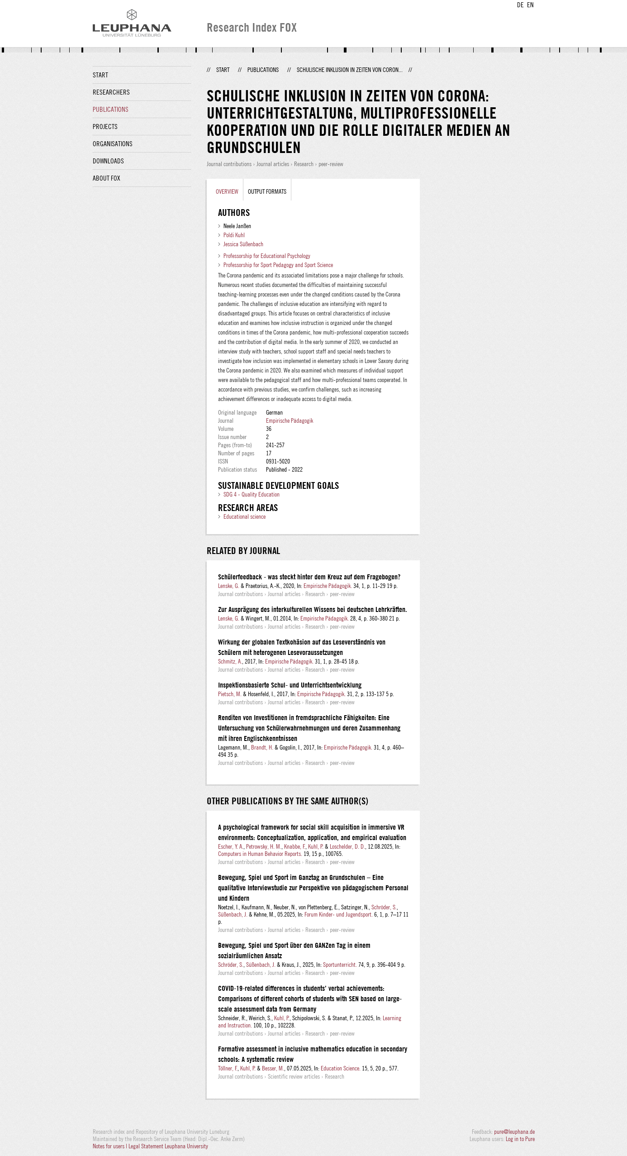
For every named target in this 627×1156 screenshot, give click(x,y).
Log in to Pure (520, 1138)
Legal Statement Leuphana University (168, 1146)
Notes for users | (110, 1146)
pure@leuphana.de (514, 1131)
